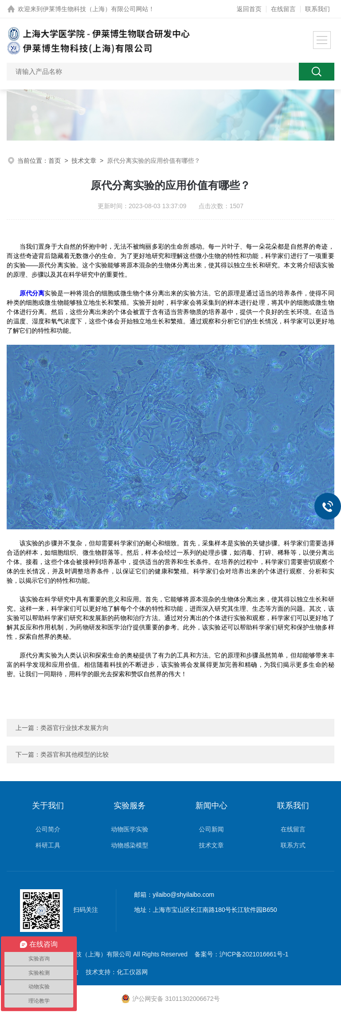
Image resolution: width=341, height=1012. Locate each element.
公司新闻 (211, 829)
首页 (54, 160)
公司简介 (48, 829)
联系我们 (317, 8)
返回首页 (249, 8)
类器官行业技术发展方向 (74, 727)
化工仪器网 (132, 972)
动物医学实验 (129, 829)
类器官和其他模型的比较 (74, 754)
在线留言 (283, 8)
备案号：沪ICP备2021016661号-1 (241, 954)
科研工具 (48, 845)
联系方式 (293, 845)
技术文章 (83, 160)
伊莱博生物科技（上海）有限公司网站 (95, 8)
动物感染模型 (129, 845)
